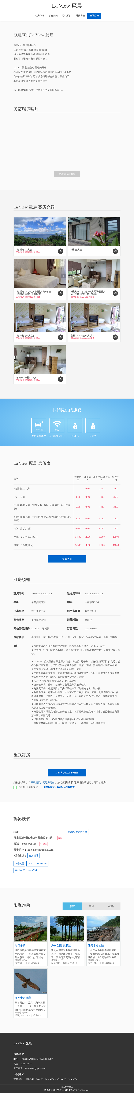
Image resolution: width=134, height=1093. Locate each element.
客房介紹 (39, 15)
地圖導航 (80, 15)
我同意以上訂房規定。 (46, 787)
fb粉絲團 (19, 863)
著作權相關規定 (51, 1090)
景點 (72, 906)
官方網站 (33, 855)
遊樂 (111, 906)
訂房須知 (53, 15)
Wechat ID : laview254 (26, 870)
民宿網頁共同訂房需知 (43, 782)
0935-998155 (27, 1063)
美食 (91, 906)
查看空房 (94, 15)
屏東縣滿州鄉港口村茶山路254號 (38, 1059)
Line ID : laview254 (37, 863)
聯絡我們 (66, 15)
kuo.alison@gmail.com (35, 1068)
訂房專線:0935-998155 (67, 772)
